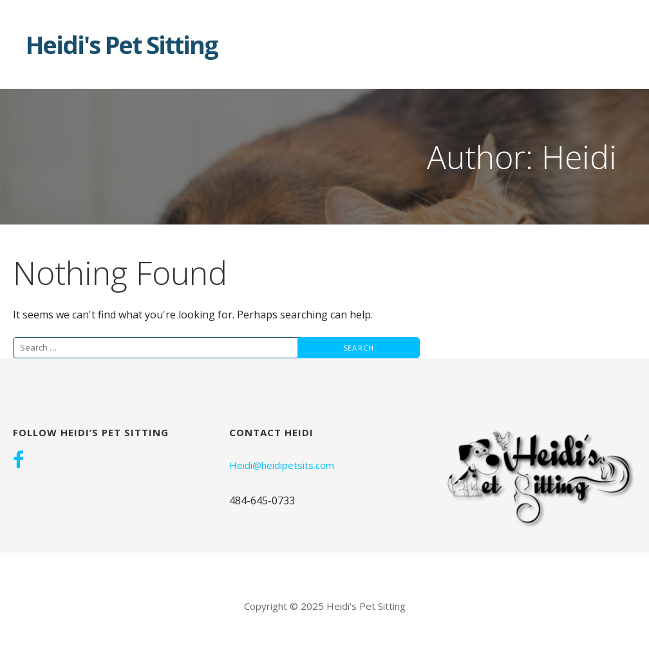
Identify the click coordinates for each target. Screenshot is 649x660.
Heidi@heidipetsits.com (281, 465)
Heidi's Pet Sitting (122, 44)
